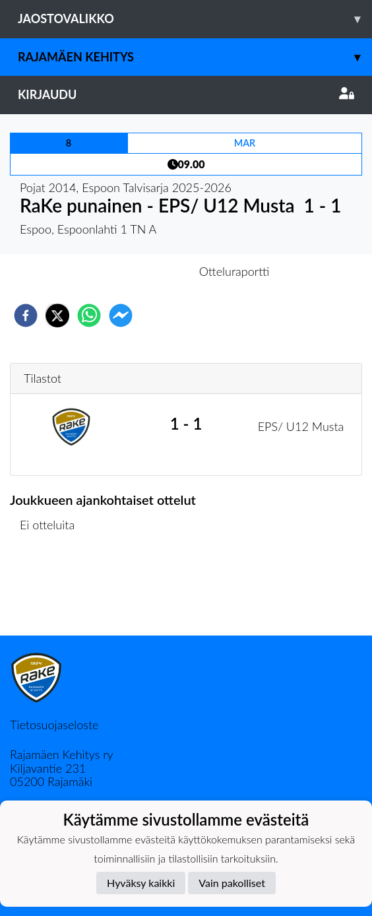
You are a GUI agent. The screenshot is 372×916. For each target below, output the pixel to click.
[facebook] (26, 315)
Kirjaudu (186, 94)
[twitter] (57, 315)
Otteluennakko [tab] (140, 271)
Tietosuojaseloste (54, 724)
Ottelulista (52, 591)
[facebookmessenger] (121, 315)
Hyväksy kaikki (141, 882)
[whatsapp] (89, 315)
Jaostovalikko (195, 19)
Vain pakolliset (232, 882)
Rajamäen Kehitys (195, 57)
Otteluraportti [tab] (234, 271)
